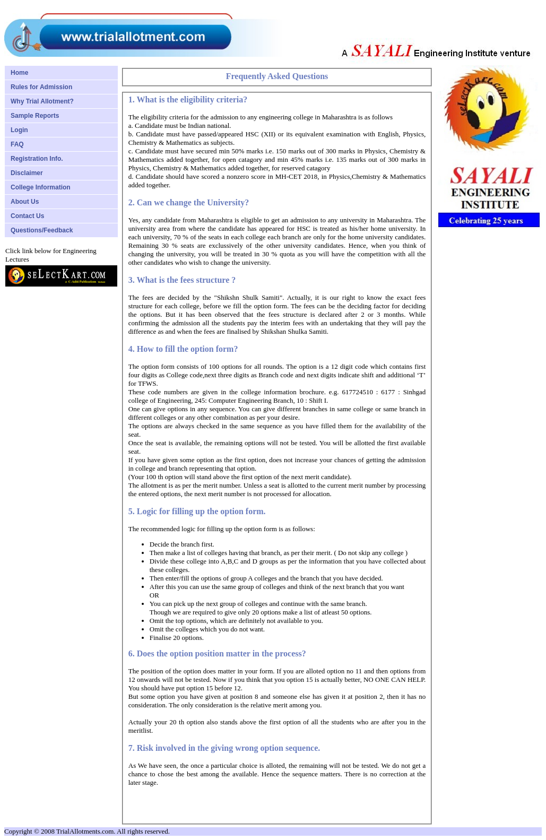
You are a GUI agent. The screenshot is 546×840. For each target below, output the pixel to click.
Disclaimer (27, 173)
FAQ (17, 144)
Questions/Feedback (42, 230)
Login (19, 130)
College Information (41, 187)
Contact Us (27, 216)
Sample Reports (35, 115)
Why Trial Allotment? (42, 101)
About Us (25, 201)
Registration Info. (37, 158)
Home (19, 72)
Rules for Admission (41, 87)
